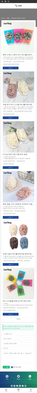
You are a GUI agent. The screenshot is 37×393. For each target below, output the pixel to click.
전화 (30, 379)
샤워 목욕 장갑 (7, 61)
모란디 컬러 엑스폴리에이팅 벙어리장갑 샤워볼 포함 (18, 254)
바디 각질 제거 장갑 (8, 114)
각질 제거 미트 (21, 161)
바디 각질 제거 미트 (18, 61)
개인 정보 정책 (17, 367)
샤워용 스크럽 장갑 (8, 163)
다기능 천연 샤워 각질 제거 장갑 (15, 154)
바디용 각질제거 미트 (9, 161)
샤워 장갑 (19, 260)
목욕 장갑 (27, 260)
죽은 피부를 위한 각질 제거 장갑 (23, 111)
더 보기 (19, 319)
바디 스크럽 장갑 (7, 111)
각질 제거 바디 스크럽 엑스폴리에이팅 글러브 (18, 104)
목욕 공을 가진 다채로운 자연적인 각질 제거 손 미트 (18, 204)
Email (18, 379)
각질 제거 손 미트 (8, 210)
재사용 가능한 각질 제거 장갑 (11, 64)
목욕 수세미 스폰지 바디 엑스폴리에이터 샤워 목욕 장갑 (18, 55)
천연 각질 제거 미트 (22, 307)
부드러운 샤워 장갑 (20, 210)
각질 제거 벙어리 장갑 (9, 213)
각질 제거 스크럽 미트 (9, 307)
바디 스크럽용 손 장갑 (9, 310)
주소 (7, 379)
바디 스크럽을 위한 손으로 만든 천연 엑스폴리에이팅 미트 (18, 301)
